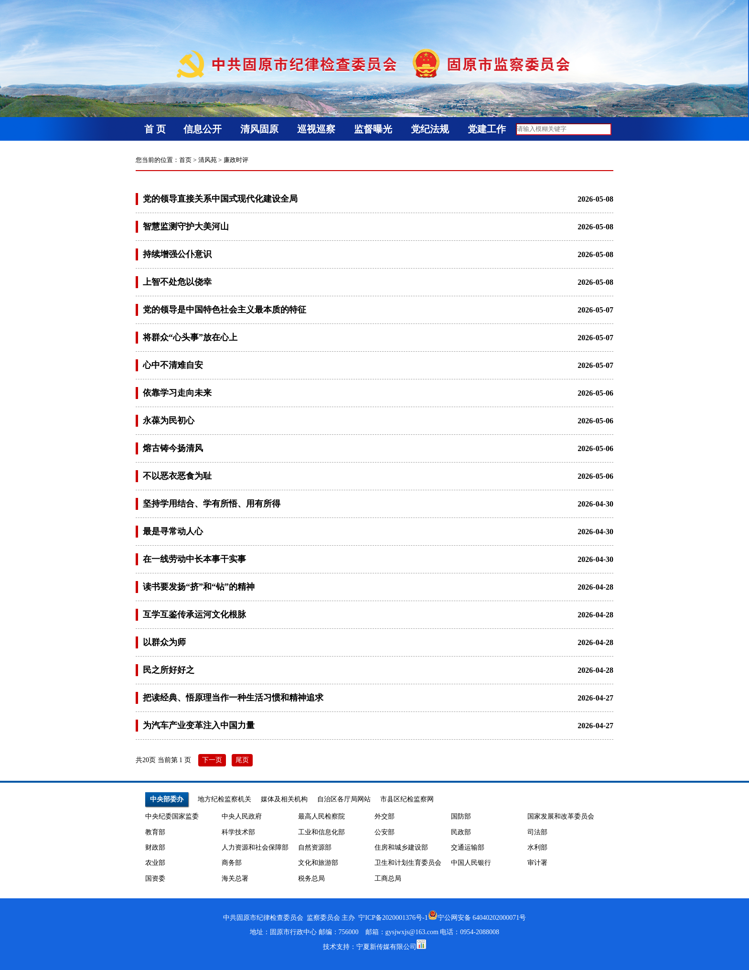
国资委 (155, 878)
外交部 (384, 816)
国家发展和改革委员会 (560, 816)
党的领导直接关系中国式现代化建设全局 (220, 199)
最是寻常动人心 (173, 531)
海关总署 (235, 878)
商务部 (232, 862)
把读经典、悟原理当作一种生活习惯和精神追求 (233, 697)
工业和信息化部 (321, 832)
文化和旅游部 (318, 862)
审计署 (537, 862)
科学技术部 (238, 832)
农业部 (155, 862)
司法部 (537, 832)
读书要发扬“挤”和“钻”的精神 (199, 587)
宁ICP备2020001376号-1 (393, 917)
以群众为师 (164, 642)
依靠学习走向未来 (177, 393)
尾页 (242, 760)
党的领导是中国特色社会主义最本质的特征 (224, 309)
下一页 (212, 760)
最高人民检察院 (321, 816)
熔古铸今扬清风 (173, 448)
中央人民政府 (242, 816)
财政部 (155, 847)
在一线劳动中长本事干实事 (194, 559)
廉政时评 (236, 159)
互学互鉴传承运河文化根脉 (194, 614)
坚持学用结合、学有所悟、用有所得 (211, 503)
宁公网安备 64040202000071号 (477, 917)
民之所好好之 (168, 670)
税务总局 (311, 878)
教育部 (155, 832)
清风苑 (207, 159)
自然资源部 (315, 847)
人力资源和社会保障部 (255, 847)
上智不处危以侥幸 (177, 282)
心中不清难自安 (173, 365)
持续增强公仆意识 (177, 254)
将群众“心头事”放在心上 (190, 337)
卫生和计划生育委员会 (407, 862)
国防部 (461, 816)
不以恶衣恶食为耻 (177, 476)
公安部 (384, 832)
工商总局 (387, 878)
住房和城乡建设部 (401, 847)
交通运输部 (467, 847)
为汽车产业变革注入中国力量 (199, 725)
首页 (185, 159)
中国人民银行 (471, 862)
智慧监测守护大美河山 (186, 226)
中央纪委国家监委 (172, 816)
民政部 (461, 832)
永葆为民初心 (168, 420)
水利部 (537, 847)
